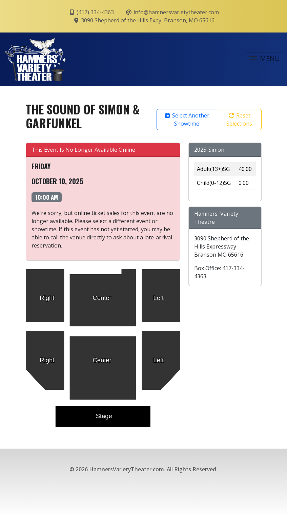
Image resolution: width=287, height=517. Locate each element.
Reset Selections (239, 119)
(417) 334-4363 (91, 12)
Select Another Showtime (186, 119)
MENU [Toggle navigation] (264, 59)
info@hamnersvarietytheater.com (172, 12)
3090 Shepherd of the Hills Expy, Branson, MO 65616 (143, 20)
